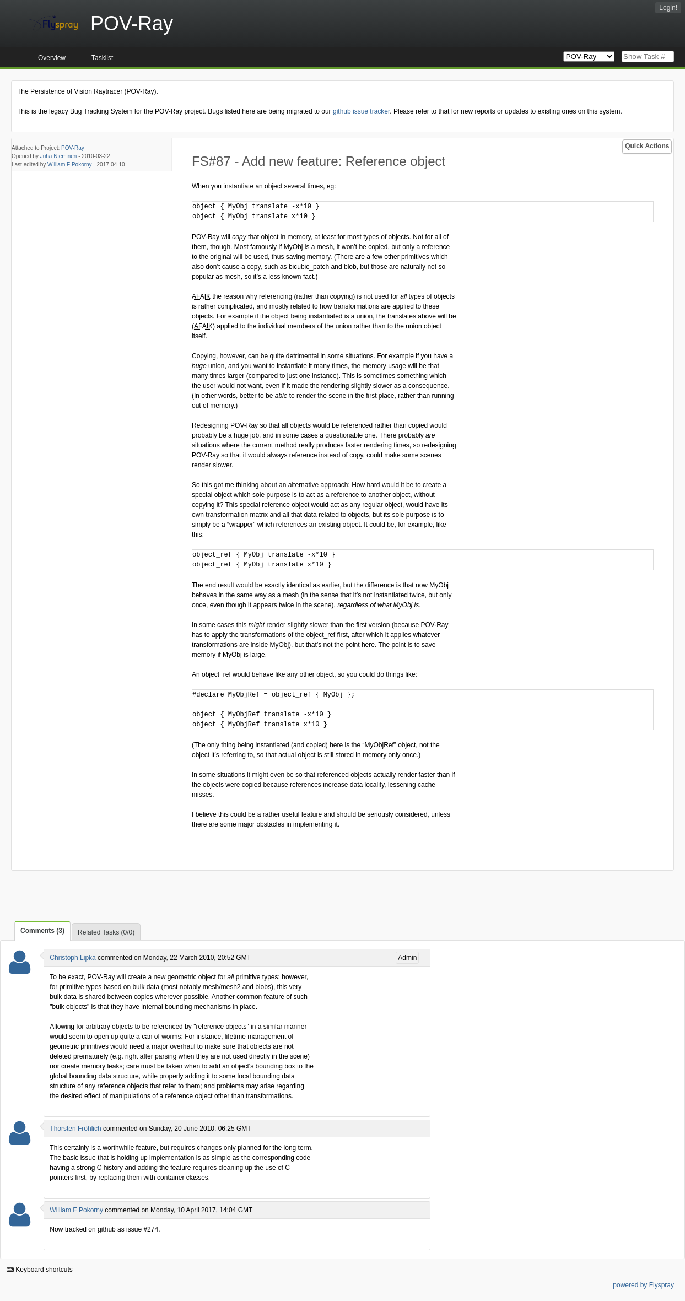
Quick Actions (647, 146)
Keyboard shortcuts (40, 1269)
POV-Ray (72, 148)
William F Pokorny (69, 164)
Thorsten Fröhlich (75, 1128)
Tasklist (102, 58)
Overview (52, 58)
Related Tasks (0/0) (106, 932)
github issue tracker (361, 111)
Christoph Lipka (72, 958)
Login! (668, 8)
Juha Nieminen (58, 156)
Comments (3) (42, 931)
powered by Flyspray (643, 1285)
